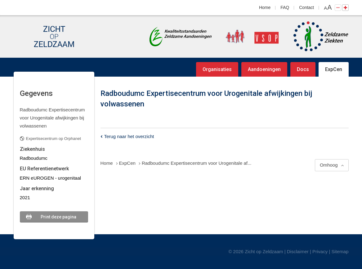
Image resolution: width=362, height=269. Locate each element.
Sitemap (339, 251)
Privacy (320, 251)
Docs (303, 69)
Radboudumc (33, 158)
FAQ (284, 7)
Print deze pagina (58, 216)
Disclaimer (298, 251)
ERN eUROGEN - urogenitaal (50, 178)
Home (264, 7)
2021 (25, 197)
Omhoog (329, 165)
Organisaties (217, 69)
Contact (306, 7)
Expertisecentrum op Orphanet (53, 138)
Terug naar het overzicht (129, 136)
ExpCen (333, 69)
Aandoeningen (264, 69)
